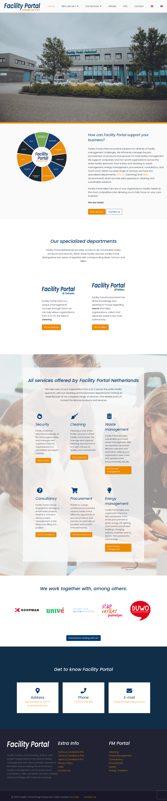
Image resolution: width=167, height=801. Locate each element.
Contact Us (64, 770)
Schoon (120, 174)
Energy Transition (118, 770)
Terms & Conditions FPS (70, 759)
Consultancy (116, 759)
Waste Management (120, 755)
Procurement (116, 763)
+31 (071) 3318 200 (83, 701)
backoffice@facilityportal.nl (129, 701)
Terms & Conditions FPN (71, 752)
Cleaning (114, 752)
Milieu (145, 174)
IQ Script (74, 797)
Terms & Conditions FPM (71, 755)
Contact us (90, 797)
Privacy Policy (65, 763)
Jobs (60, 766)
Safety (112, 766)
